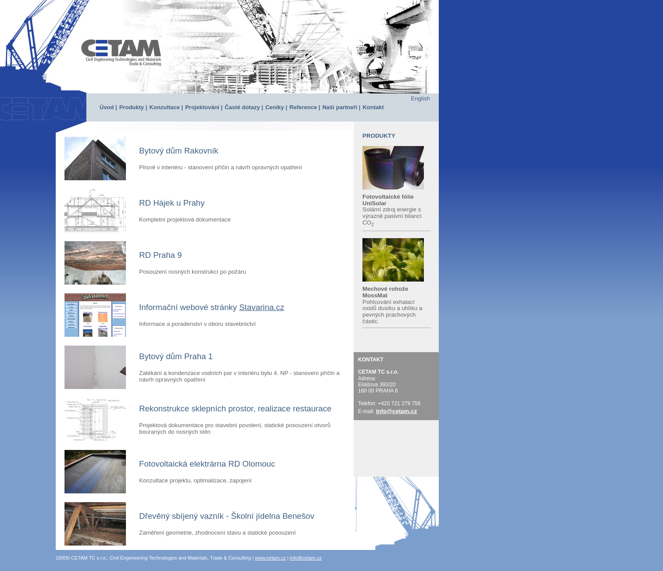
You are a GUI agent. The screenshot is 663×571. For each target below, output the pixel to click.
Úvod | (108, 107)
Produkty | (133, 107)
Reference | (305, 107)
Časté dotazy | (244, 107)
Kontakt (372, 107)
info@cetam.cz (396, 411)
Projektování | (203, 107)
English (420, 98)
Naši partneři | (342, 107)
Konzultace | (166, 107)
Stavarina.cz (261, 307)
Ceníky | (276, 107)
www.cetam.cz (270, 557)
